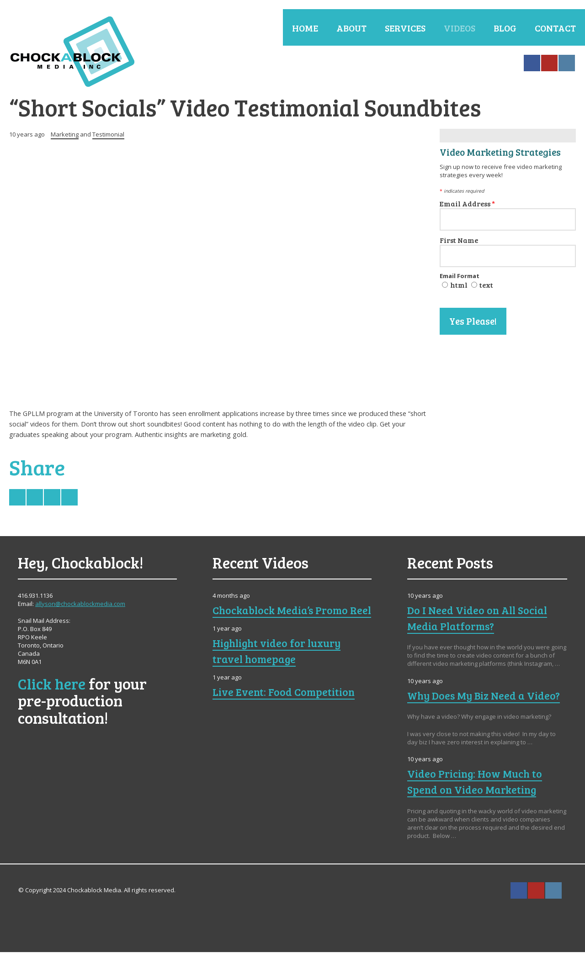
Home (305, 27)
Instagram (566, 63)
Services (405, 27)
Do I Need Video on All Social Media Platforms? (478, 619)
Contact (555, 27)
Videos (459, 27)
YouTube (549, 63)
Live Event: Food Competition (285, 708)
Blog (505, 27)
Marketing (65, 135)
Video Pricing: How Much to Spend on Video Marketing (476, 782)
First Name (459, 241)
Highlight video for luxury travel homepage (279, 668)
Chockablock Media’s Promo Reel (282, 619)
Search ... (577, 891)
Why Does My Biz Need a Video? (485, 696)
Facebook (532, 63)
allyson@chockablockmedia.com (80, 604)
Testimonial (108, 135)
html (459, 285)
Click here (52, 684)
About (351, 27)
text (486, 285)
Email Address (467, 204)
